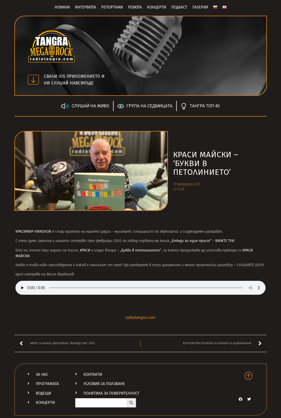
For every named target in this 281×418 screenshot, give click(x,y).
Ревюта (135, 7)
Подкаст (179, 7)
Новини (62, 7)
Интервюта (85, 7)
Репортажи (112, 7)
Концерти (156, 7)
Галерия (200, 7)
